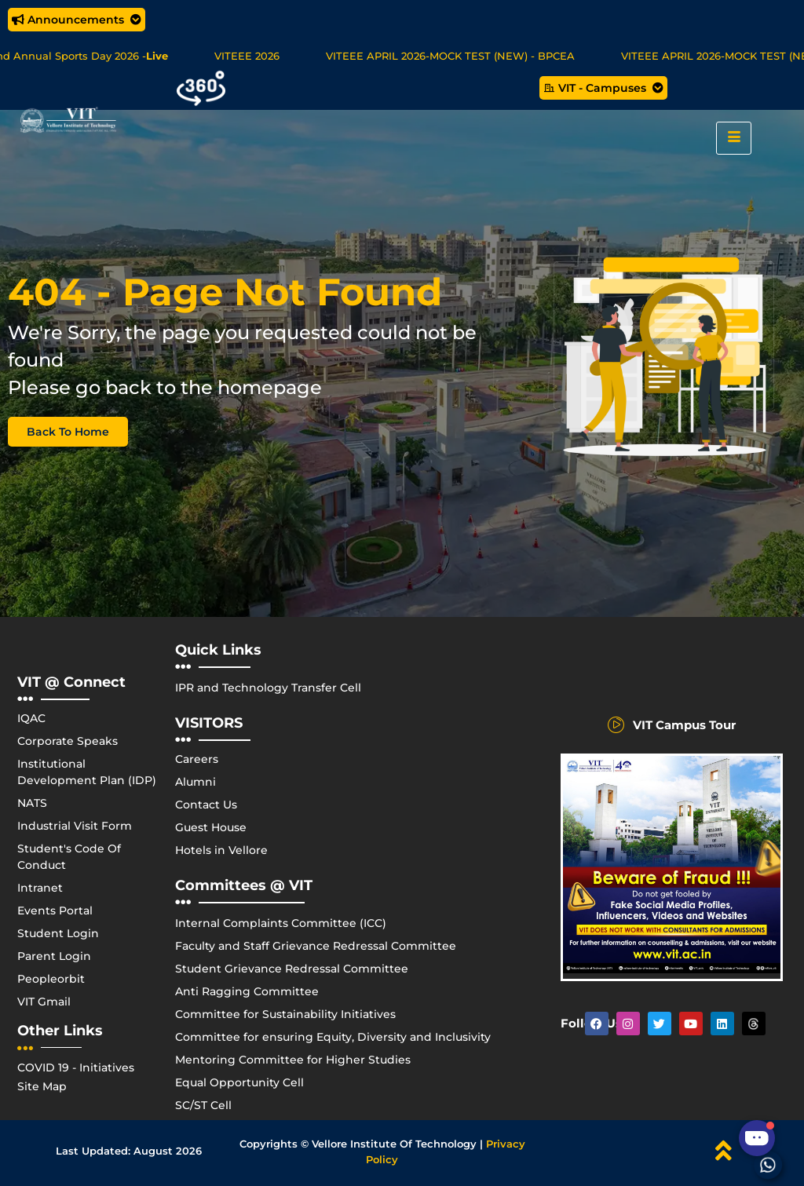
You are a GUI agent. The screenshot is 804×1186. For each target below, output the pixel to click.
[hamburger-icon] (733, 138)
